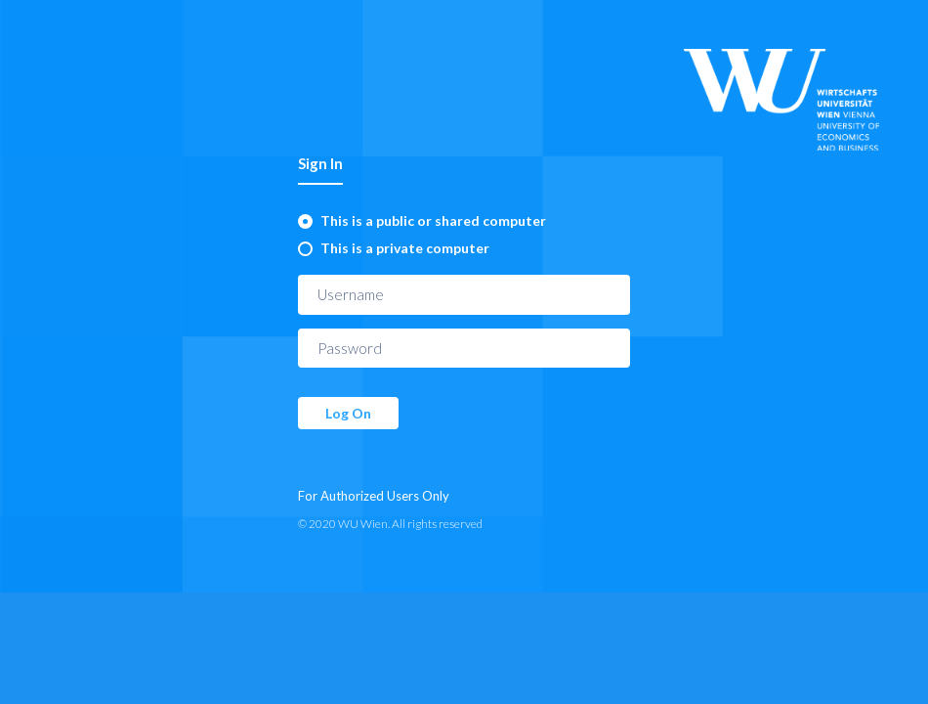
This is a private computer (404, 248)
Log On (348, 413)
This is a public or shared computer (433, 220)
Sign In (320, 163)
